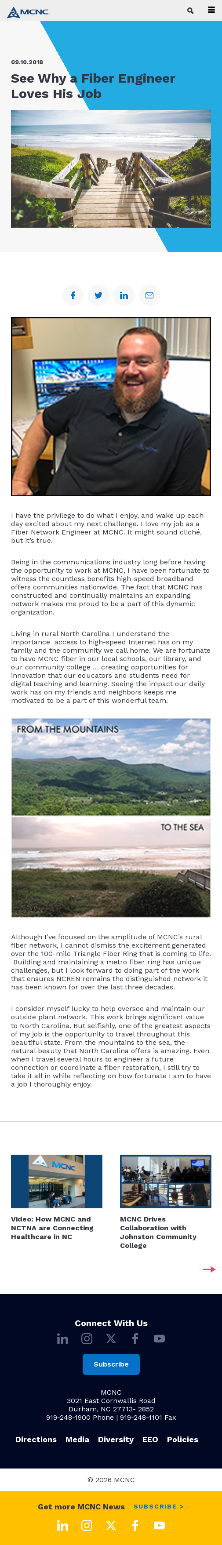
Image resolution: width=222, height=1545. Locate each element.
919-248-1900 (68, 1417)
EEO (150, 1439)
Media (77, 1439)
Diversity (116, 1439)
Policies (182, 1439)
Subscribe (111, 1364)
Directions (36, 1439)
